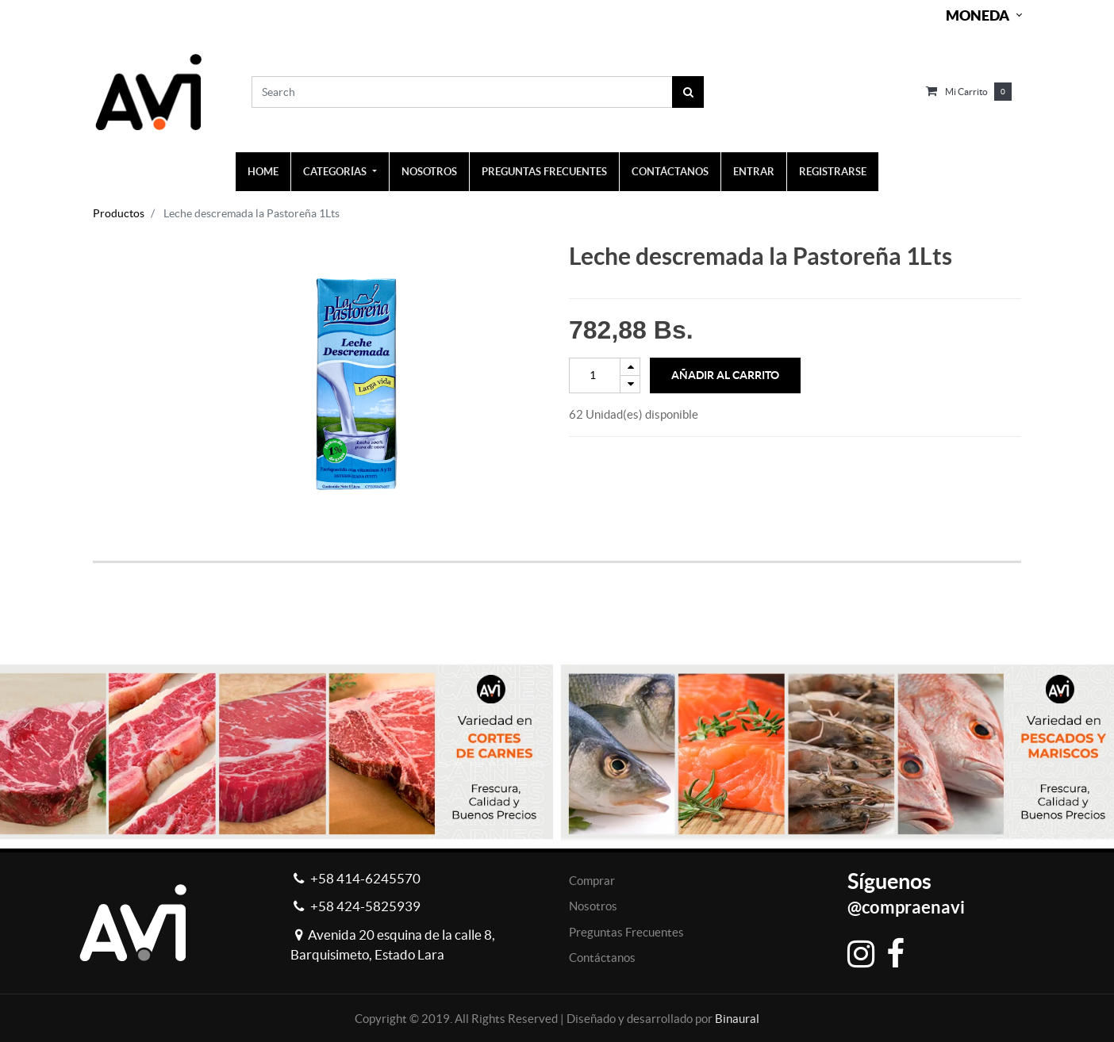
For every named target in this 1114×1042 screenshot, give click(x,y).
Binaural (737, 1018)
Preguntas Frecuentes (626, 932)
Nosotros (593, 906)
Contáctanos (602, 957)
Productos (118, 213)
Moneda (977, 15)
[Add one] (630, 366)
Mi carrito (966, 91)
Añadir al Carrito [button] (725, 375)
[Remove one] (630, 384)
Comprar (592, 880)
